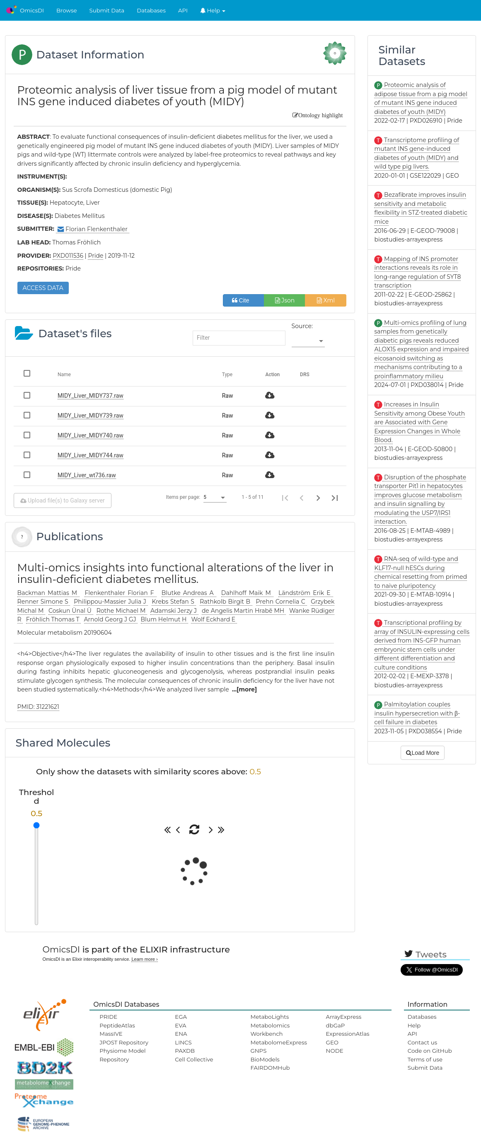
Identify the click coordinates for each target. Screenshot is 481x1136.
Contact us (422, 1042)
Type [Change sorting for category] (227, 374)
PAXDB (185, 1050)
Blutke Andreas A (189, 593)
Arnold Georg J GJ (111, 619)
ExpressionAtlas (348, 1033)
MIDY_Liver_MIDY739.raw (90, 415)
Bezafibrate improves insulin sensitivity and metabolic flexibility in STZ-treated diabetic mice (420, 208)
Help (213, 10)
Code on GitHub (430, 1050)
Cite (244, 300)
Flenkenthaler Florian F (120, 593)
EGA (181, 1016)
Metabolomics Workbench (270, 1029)
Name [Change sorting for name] (64, 374)
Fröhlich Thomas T (53, 619)
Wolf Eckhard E (214, 619)
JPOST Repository (123, 1042)
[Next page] (318, 497)
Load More (422, 752)
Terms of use (425, 1059)
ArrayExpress (344, 1016)
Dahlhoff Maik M (247, 593)
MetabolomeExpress (278, 1042)
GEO (332, 1042)
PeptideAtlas (117, 1025)
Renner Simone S (43, 601)
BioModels (264, 1059)
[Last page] (334, 497)
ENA (181, 1033)
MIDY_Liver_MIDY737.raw (90, 395)
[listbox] (308, 341)
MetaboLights (269, 1016)
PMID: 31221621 (38, 707)
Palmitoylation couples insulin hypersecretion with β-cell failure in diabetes (417, 713)
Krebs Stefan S (174, 601)
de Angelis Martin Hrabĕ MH (244, 610)
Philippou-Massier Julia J (111, 601)
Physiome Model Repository (122, 1054)
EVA (180, 1025)
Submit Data (107, 10)
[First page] (285, 497)
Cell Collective (194, 1059)
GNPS (258, 1050)
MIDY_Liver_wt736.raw (87, 475)
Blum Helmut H (165, 619)
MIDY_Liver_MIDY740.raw (90, 435)
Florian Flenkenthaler (92, 229)
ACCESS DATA (43, 288)
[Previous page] (301, 497)
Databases (151, 10)
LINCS (183, 1042)
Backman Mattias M (48, 593)
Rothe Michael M (122, 610)
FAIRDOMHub (270, 1067)
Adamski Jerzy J (174, 610)
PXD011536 (68, 255)
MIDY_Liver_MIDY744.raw (90, 455)
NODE (334, 1050)
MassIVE (110, 1033)
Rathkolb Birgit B (226, 601)
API (183, 10)
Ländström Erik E (305, 593)
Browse (66, 10)
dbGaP (335, 1025)
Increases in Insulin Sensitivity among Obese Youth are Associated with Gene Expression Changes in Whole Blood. (419, 422)
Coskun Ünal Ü (70, 610)
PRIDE (108, 1016)
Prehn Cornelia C (281, 601)
